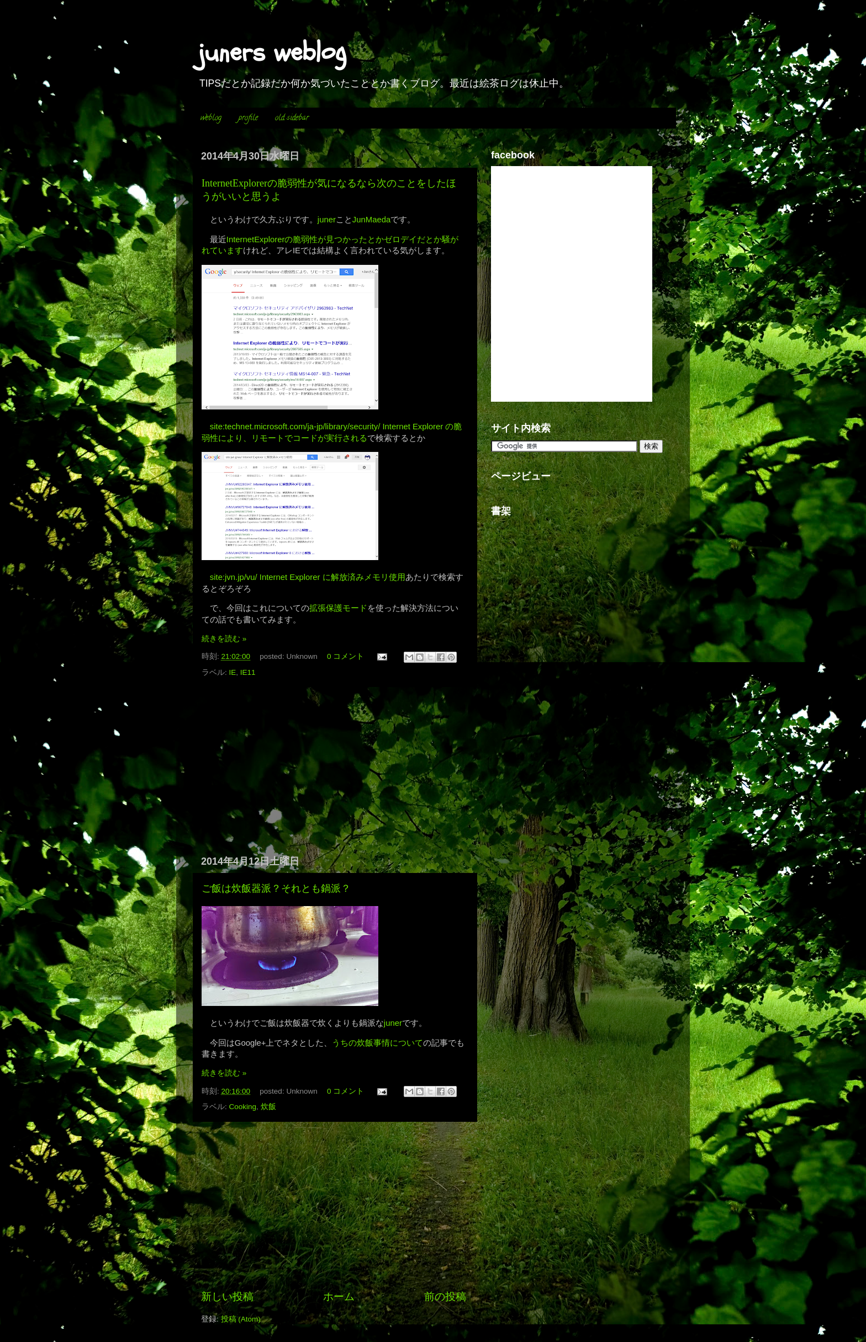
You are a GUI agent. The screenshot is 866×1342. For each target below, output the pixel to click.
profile (248, 118)
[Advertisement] (333, 771)
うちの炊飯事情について (377, 1043)
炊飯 (268, 1107)
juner (327, 219)
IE (232, 672)
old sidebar (292, 118)
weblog (210, 118)
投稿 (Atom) (241, 1319)
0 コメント (345, 656)
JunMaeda (371, 219)
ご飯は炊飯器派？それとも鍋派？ (276, 888)
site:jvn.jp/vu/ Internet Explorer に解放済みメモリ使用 (307, 577)
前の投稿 (445, 1296)
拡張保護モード (338, 608)
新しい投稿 (227, 1296)
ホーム (339, 1296)
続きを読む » (224, 639)
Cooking (243, 1107)
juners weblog (272, 52)
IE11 (248, 672)
